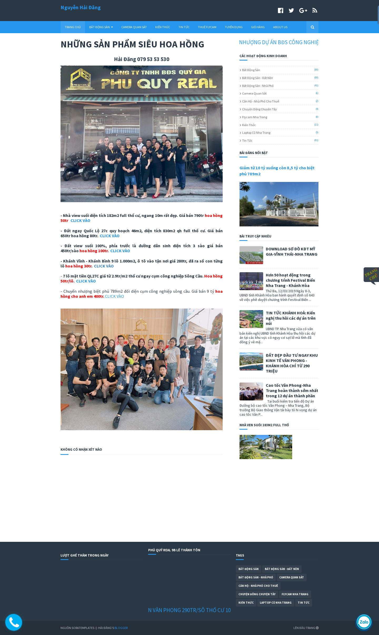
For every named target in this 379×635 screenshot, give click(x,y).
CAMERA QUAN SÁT (134, 27)
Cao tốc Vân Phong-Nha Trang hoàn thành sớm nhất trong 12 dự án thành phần (292, 390)
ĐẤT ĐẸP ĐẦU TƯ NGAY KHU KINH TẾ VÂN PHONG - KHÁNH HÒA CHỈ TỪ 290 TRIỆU (292, 363)
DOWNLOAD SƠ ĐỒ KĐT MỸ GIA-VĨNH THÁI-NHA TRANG (291, 251)
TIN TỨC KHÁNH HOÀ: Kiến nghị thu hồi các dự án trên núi (291, 318)
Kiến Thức (249, 125)
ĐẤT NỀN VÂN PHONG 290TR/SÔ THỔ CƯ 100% (188, 610)
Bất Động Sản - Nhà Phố (258, 86)
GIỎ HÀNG (258, 27)
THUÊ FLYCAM (207, 27)
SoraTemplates (83, 628)
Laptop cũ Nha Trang (256, 133)
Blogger (121, 628)
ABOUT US (280, 27)
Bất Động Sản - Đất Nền (257, 78)
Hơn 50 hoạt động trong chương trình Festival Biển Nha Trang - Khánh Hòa (290, 280)
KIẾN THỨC (162, 27)
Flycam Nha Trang (254, 117)
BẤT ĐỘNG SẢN (101, 27)
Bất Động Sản (251, 70)
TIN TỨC (184, 27)
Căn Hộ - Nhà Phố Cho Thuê (260, 101)
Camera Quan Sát (254, 93)
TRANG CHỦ (73, 27)
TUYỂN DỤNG (234, 27)
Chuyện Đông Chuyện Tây (259, 109)
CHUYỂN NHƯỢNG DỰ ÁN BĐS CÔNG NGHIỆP (274, 42)
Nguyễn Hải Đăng (81, 7)
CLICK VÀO (80, 220)
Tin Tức (247, 140)
